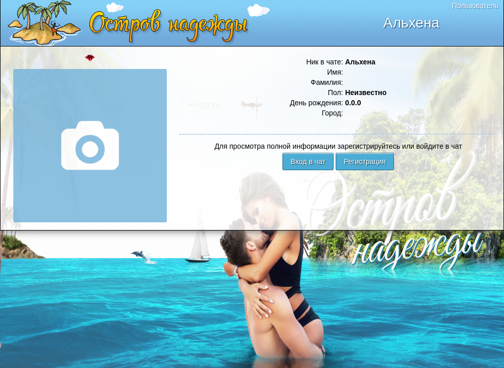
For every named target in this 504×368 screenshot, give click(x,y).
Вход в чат (308, 161)
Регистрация (365, 161)
